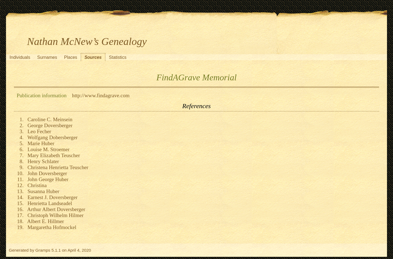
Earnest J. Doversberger (51, 197)
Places (70, 57)
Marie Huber (39, 143)
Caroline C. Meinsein (48, 119)
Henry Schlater (42, 161)
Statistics (117, 57)
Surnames (47, 57)
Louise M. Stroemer (47, 149)
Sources (93, 57)
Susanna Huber (42, 191)
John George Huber (47, 179)
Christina (36, 185)
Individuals (20, 57)
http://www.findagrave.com (101, 95)
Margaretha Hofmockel (50, 227)
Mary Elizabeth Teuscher (52, 155)
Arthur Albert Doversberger (55, 209)
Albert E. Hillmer (44, 221)
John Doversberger (46, 173)
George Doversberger (49, 125)
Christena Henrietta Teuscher (56, 167)
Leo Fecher (38, 131)
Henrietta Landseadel (48, 203)
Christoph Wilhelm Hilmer (54, 215)
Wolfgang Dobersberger (51, 137)
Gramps (42, 250)
